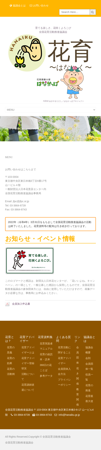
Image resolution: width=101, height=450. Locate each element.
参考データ (46, 375)
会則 (88, 358)
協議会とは (18, 5)
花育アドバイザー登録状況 (27, 363)
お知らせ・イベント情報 (27, 128)
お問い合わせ (39, 5)
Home (8, 128)
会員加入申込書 (17, 303)
